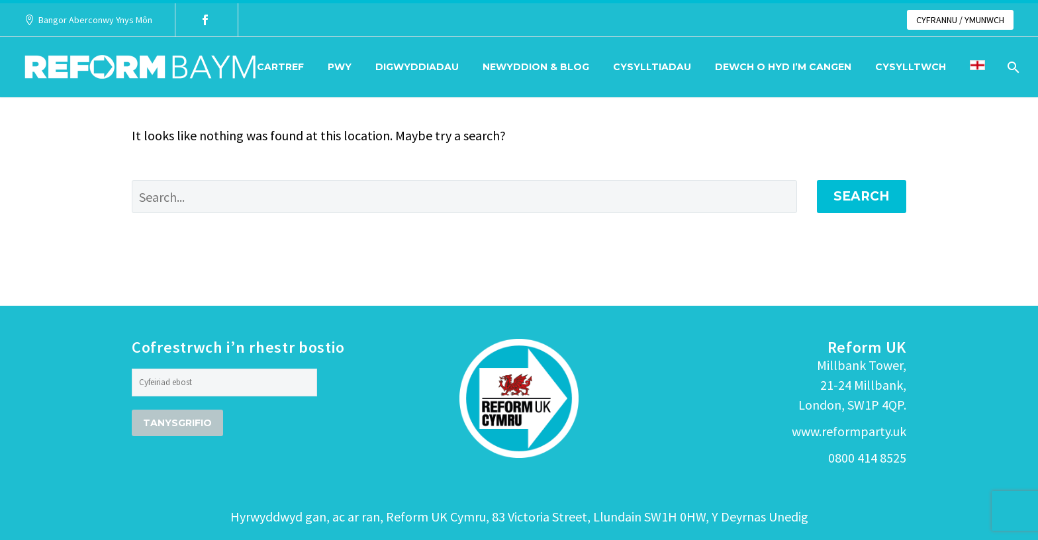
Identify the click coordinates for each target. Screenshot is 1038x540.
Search (861, 196)
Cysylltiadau (652, 67)
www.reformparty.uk (849, 431)
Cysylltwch (910, 67)
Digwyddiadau (417, 67)
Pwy (340, 67)
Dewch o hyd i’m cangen (783, 67)
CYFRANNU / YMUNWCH (960, 20)
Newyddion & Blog (536, 67)
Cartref (280, 67)
